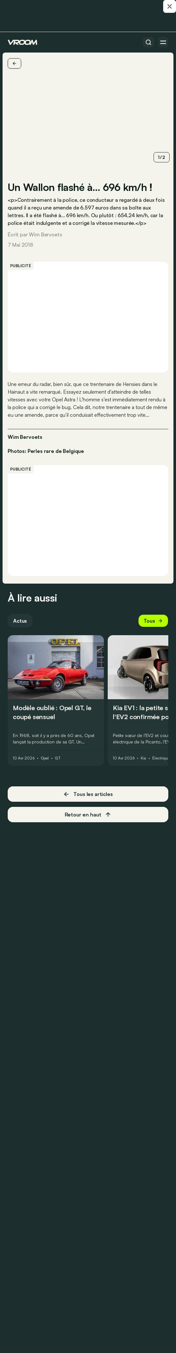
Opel (45, 758)
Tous (153, 621)
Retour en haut (88, 814)
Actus (20, 621)
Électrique (161, 758)
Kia (144, 758)
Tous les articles (88, 794)
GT (58, 758)
